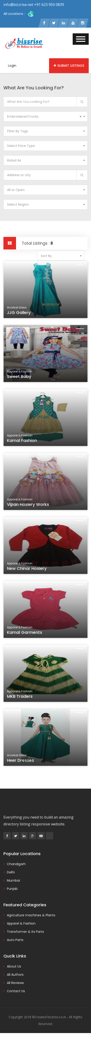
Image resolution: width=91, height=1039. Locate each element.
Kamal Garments (25, 633)
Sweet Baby (20, 377)
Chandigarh (16, 864)
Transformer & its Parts (25, 931)
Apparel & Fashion (21, 923)
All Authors (15, 974)
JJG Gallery (20, 313)
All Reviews (15, 983)
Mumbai (13, 880)
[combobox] (45, 116)
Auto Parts (15, 940)
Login (12, 65)
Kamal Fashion (23, 441)
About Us (14, 966)
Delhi (11, 872)
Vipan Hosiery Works (29, 505)
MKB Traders (21, 697)
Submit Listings (69, 65)
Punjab (12, 888)
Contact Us (16, 991)
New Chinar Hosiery (28, 569)
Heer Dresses (22, 761)
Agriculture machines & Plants (31, 915)
